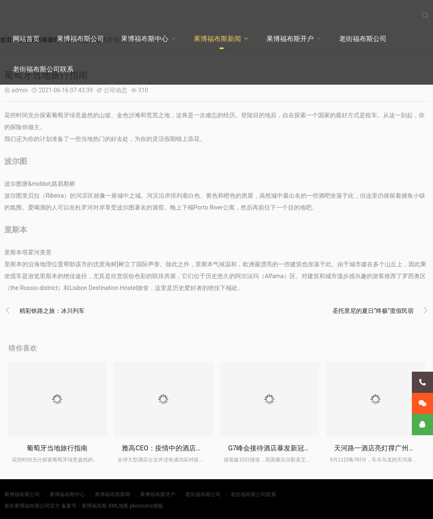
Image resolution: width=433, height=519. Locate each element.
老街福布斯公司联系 (43, 69)
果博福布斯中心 (144, 39)
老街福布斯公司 (362, 39)
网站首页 (26, 39)
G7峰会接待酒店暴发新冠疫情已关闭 (283, 448)
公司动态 (115, 90)
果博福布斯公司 (80, 39)
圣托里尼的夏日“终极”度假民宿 (373, 310)
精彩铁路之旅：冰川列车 (52, 310)
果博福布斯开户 (290, 39)
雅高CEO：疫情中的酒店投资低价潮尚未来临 (189, 448)
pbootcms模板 (146, 506)
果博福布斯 (94, 506)
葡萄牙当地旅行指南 (57, 448)
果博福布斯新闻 (217, 39)
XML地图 (118, 506)
